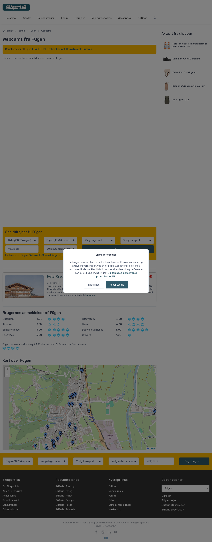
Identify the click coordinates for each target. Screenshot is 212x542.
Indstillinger (94, 284)
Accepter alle (117, 284)
